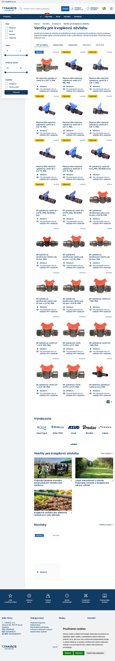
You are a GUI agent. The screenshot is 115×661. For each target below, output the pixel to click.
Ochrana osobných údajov (41, 638)
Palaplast (12, 84)
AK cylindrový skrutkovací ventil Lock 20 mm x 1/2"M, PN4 (46, 307)
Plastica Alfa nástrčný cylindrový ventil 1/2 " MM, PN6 (72, 81)
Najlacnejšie (59, 45)
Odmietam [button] (79, 653)
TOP (42, 45)
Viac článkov (106, 462)
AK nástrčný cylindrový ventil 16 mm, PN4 (99, 394)
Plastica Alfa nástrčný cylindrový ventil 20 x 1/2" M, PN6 (45, 172)
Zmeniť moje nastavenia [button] (95, 653)
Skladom (12, 28)
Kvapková (56, 24)
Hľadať (65, 9)
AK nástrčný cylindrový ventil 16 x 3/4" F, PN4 (46, 80)
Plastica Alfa (14, 87)
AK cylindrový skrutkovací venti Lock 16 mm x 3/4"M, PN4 (99, 217)
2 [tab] (72, 453)
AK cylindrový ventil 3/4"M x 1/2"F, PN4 (71, 394)
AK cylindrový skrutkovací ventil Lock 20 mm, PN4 (99, 262)
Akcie (45, 17)
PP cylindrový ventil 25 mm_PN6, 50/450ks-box (100, 171)
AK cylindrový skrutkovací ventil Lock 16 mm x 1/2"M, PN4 (73, 262)
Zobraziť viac (39, 38)
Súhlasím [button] (68, 653)
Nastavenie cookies (38, 640)
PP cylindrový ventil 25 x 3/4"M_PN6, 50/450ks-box (73, 217)
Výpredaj (36, 17)
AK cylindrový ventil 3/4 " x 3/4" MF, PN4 (46, 394)
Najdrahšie (74, 45)
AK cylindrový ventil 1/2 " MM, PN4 (99, 306)
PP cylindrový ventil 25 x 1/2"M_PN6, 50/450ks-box (47, 217)
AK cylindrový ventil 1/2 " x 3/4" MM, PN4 (46, 351)
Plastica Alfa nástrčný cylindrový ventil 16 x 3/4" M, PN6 (45, 126)
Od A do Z (88, 45)
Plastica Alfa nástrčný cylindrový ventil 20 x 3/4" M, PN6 (72, 172)
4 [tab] (76, 453)
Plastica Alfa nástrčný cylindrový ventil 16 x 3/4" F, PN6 (98, 81)
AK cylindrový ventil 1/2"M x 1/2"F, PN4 (71, 351)
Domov (37, 24)
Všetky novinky (105, 533)
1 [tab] (71, 453)
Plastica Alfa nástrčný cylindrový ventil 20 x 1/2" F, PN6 (72, 126)
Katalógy (65, 17)
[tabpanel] (42, 438)
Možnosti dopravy (37, 631)
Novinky (54, 17)
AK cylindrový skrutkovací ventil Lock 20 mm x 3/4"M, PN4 (73, 307)
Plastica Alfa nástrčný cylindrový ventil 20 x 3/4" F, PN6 (98, 126)
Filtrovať (16, 92)
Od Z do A (102, 45)
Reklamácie (35, 634)
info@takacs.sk (9, 2)
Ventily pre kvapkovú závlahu (76, 24)
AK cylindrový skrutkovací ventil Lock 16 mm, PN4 (46, 262)
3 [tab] (74, 453)
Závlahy (46, 24)
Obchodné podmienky (39, 636)
